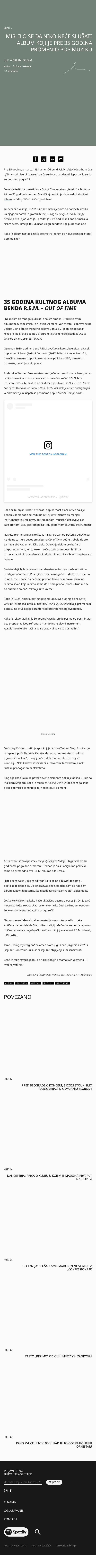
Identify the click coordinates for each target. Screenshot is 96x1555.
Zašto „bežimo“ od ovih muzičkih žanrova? (58, 1356)
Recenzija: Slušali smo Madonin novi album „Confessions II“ (57, 1267)
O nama (10, 1502)
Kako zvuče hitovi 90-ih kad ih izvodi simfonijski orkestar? (54, 1444)
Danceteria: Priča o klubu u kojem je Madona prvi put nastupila (49, 1177)
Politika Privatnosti (15, 1545)
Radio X (37, 338)
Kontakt (10, 1519)
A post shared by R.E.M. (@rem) (48, 497)
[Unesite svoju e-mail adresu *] (23, 1482)
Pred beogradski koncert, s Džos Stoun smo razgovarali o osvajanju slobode (57, 1087)
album (8, 199)
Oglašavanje (14, 1511)
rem (53, 734)
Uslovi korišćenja (66, 1545)
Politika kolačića (41, 1545)
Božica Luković (22, 66)
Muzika (8, 28)
